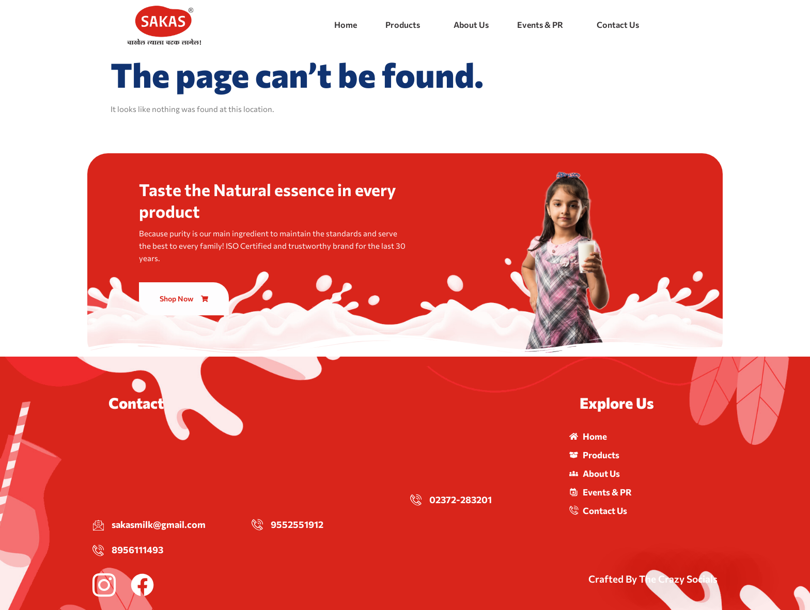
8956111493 (137, 549)
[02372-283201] (416, 499)
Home (345, 24)
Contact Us (618, 24)
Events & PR (540, 24)
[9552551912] (257, 524)
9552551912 (297, 524)
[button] (405, 25)
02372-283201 (460, 499)
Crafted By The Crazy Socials (653, 579)
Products (402, 24)
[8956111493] (98, 550)
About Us (471, 24)
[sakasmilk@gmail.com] (98, 525)
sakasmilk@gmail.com (159, 524)
